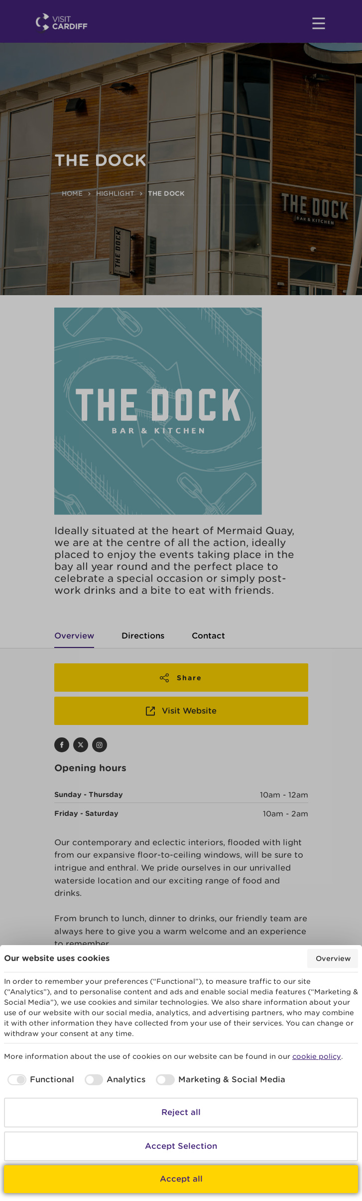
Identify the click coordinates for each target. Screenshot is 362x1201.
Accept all (181, 1179)
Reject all (181, 1112)
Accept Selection (181, 1146)
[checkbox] (39, 1080)
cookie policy (316, 1056)
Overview (332, 958)
